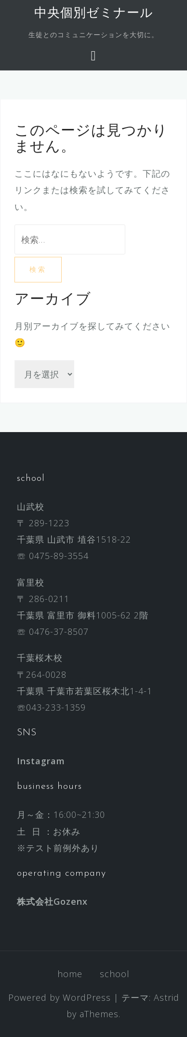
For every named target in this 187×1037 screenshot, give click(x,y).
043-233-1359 (56, 707)
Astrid (166, 997)
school (115, 974)
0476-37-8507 (59, 631)
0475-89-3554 (59, 555)
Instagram (41, 761)
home (69, 974)
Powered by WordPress (59, 997)
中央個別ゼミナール (93, 13)
